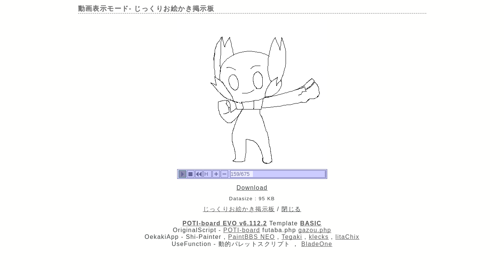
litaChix (347, 237)
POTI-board (241, 230)
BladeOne (316, 244)
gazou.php (314, 230)
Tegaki (291, 237)
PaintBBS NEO (251, 237)
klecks (319, 237)
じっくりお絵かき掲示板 (239, 209)
